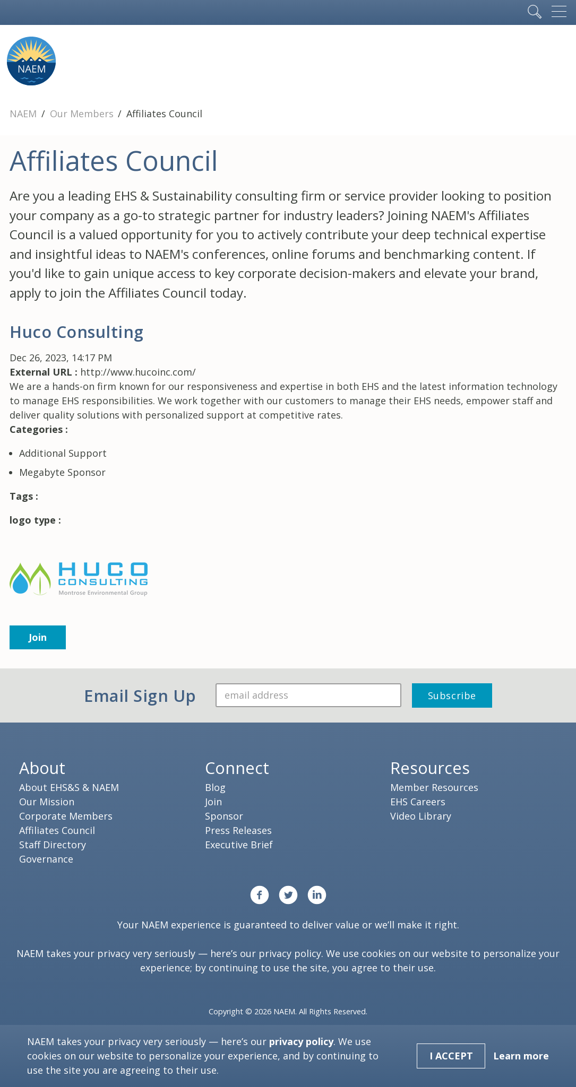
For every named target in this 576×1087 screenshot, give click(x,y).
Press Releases (238, 830)
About (42, 767)
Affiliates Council (57, 830)
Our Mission (46, 801)
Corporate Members (66, 816)
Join (38, 637)
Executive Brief (239, 844)
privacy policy (290, 953)
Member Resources (434, 787)
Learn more (521, 1055)
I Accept (451, 1055)
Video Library (420, 816)
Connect (237, 767)
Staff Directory (52, 844)
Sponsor (224, 816)
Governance (46, 859)
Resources (430, 767)
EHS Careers (417, 801)
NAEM (24, 113)
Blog (215, 787)
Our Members (83, 113)
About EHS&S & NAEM (69, 787)
